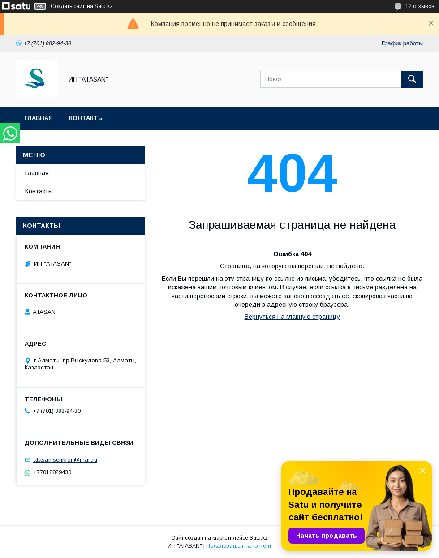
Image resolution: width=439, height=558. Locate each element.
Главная (38, 118)
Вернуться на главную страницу (292, 316)
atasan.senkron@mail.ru (65, 459)
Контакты (86, 118)
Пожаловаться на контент (238, 546)
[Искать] (412, 79)
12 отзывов (420, 6)
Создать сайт (68, 6)
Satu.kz (259, 538)
